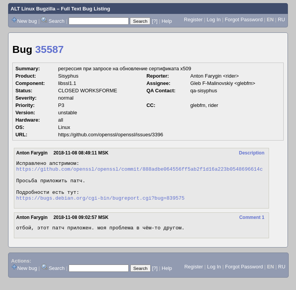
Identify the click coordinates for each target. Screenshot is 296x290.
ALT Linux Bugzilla (33, 9)
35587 (49, 49)
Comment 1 (251, 225)
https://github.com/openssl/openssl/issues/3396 (110, 134)
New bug (27, 21)
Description (251, 153)
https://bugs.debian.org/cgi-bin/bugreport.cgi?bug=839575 (100, 205)
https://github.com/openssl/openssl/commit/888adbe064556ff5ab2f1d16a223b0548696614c (139, 171)
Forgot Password (243, 19)
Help (166, 21)
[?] (154, 21)
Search (56, 21)
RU (281, 19)
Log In (213, 19)
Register (193, 19)
